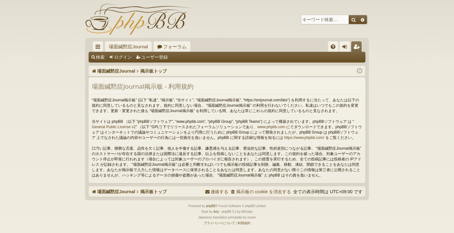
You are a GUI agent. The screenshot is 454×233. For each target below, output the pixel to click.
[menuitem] (333, 46)
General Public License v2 (114, 127)
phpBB (210, 206)
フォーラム (175, 46)
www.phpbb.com (271, 127)
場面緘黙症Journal (128, 46)
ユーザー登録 (154, 57)
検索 (100, 57)
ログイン (123, 57)
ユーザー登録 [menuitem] (358, 48)
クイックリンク (99, 48)
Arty (216, 211)
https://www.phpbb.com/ (304, 137)
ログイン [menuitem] (346, 48)
